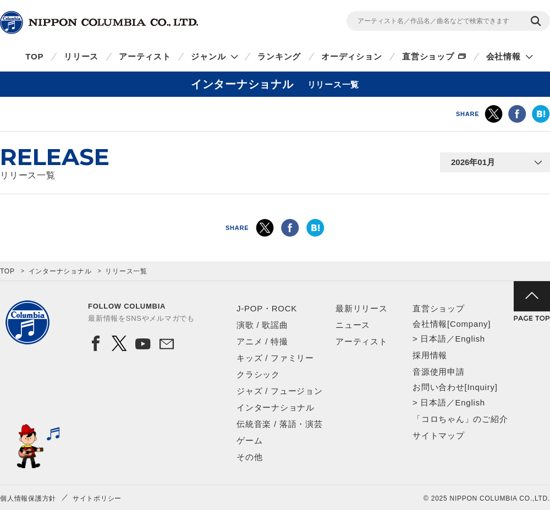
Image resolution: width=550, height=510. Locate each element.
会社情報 (503, 56)
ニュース (353, 325)
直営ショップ (428, 56)
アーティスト (145, 56)
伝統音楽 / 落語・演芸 (280, 424)
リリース (81, 56)
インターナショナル (60, 271)
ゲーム (249, 440)
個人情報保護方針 (28, 498)
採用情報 (430, 355)
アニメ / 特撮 (262, 341)
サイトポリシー (97, 498)
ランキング (279, 56)
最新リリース (362, 308)
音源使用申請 (439, 371)
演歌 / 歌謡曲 (262, 325)
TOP (34, 56)
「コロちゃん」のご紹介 (460, 419)
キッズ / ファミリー (275, 358)
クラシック (258, 374)
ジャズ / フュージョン (280, 391)
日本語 (433, 338)
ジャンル (208, 56)
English (470, 338)
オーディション (351, 56)
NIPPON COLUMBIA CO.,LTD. (99, 22)
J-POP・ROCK (267, 308)
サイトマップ (439, 435)
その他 (249, 457)
